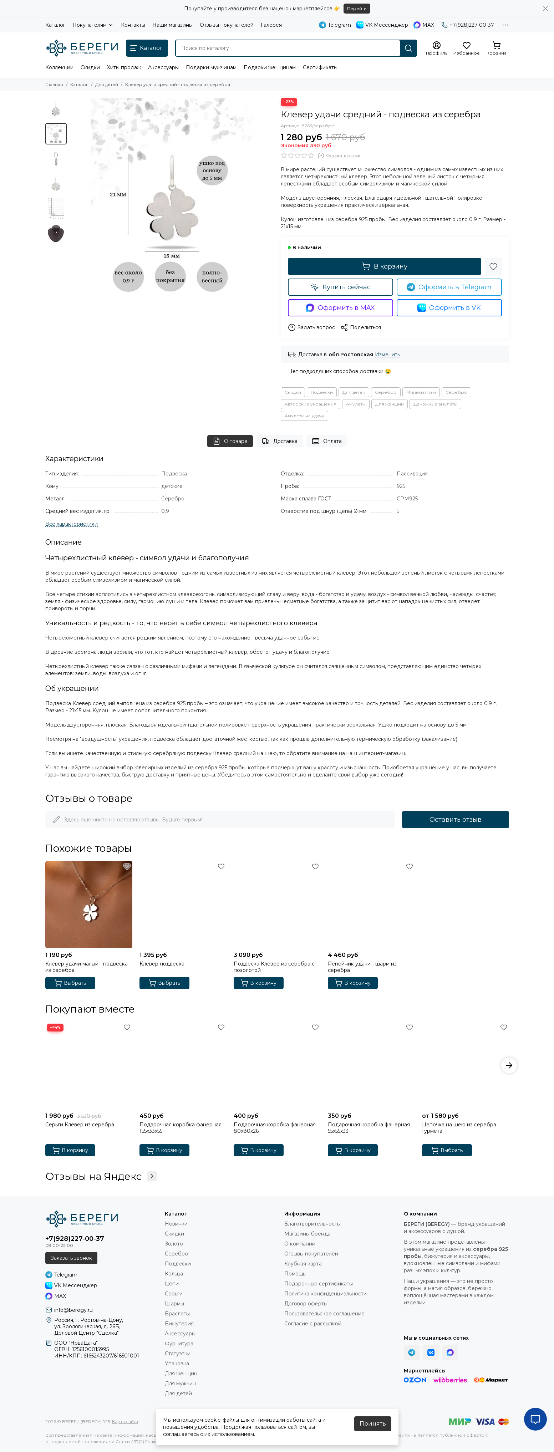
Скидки (90, 67)
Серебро (386, 392)
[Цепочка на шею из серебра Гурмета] (465, 1065)
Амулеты (356, 404)
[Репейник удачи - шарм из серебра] (371, 904)
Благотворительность (312, 1224)
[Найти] (408, 48)
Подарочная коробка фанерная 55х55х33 (369, 1127)
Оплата (327, 441)
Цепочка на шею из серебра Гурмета (459, 1127)
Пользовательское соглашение (324, 1313)
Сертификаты (320, 67)
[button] (509, 1065)
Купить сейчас (340, 287)
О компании (299, 1243)
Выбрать (70, 983)
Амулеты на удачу (304, 415)
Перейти (357, 8)
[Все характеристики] (71, 524)
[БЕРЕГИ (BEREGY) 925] (82, 48)
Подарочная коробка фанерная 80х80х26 (275, 1127)
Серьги (174, 1293)
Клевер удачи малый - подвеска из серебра (86, 967)
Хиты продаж (124, 67)
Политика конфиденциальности (325, 1293)
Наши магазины (172, 25)
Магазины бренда (307, 1234)
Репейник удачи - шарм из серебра (362, 967)
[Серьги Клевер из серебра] (88, 1065)
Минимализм (421, 392)
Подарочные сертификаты (318, 1283)
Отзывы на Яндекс (101, 1176)
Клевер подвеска (161, 964)
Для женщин (389, 404)
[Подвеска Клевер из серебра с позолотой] (277, 904)
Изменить (387, 354)
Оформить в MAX (340, 308)
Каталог (55, 25)
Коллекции (59, 67)
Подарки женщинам (270, 67)
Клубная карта (303, 1263)
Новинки (176, 1224)
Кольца (174, 1273)
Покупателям (93, 25)
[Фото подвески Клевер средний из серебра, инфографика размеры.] (172, 199)
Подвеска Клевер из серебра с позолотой (274, 967)
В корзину (384, 266)
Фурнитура (179, 1343)
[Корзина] (496, 48)
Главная (54, 84)
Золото (174, 1243)
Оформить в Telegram (449, 287)
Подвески (322, 392)
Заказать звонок (71, 1258)
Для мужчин (180, 1383)
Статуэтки (177, 1353)
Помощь (294, 1273)
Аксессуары (163, 67)
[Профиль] (436, 48)
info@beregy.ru (73, 1310)
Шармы (174, 1303)
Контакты (133, 25)
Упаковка (177, 1363)
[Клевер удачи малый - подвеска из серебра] (88, 904)
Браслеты (177, 1313)
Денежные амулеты (435, 404)
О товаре (230, 441)
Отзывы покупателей (227, 25)
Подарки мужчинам (211, 67)
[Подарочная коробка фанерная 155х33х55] (183, 1065)
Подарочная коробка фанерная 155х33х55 (180, 1127)
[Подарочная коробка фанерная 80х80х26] (277, 1065)
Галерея (271, 25)
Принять (373, 1423)
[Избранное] (466, 48)
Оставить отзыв (456, 820)
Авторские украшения (310, 404)
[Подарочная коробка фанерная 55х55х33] (371, 1065)
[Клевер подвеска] (183, 904)
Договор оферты (305, 1303)
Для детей (106, 84)
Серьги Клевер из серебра (79, 1124)
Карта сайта (125, 1421)
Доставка (280, 441)
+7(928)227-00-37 (467, 25)
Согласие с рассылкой (312, 1323)
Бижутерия (179, 1323)
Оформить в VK (449, 308)
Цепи (172, 1283)
